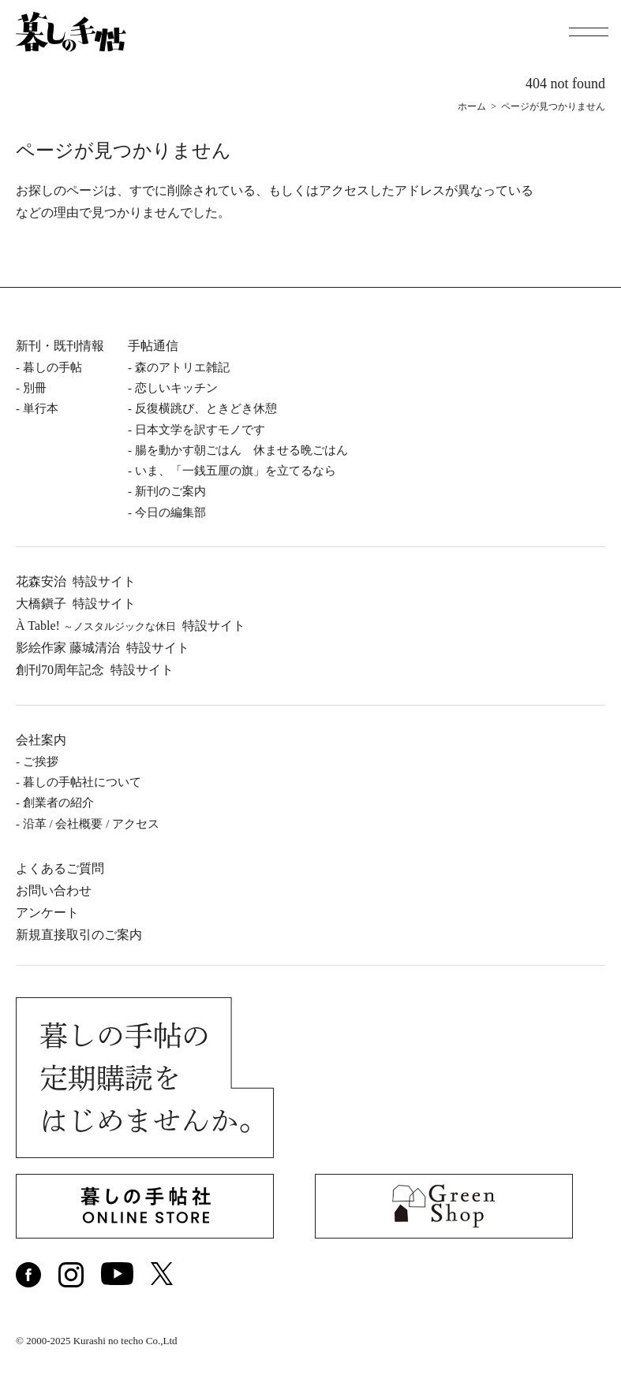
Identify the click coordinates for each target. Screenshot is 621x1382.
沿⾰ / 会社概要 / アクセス (91, 824)
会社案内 (41, 740)
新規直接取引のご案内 (79, 934)
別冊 (35, 388)
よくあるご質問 (60, 868)
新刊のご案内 (170, 491)
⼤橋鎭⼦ (76, 603)
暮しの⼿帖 (52, 367)
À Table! (130, 625)
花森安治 (76, 581)
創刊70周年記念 (95, 669)
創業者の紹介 (58, 802)
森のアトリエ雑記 (182, 367)
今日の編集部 (170, 512)
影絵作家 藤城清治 (102, 647)
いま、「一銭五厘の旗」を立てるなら (235, 470)
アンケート (47, 912)
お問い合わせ (54, 890)
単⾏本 (40, 408)
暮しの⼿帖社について (82, 782)
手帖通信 (153, 345)
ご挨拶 (40, 761)
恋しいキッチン (176, 388)
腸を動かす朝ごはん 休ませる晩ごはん (241, 450)
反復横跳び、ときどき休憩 (206, 408)
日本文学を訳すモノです (200, 429)
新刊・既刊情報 (60, 345)
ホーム (472, 106)
